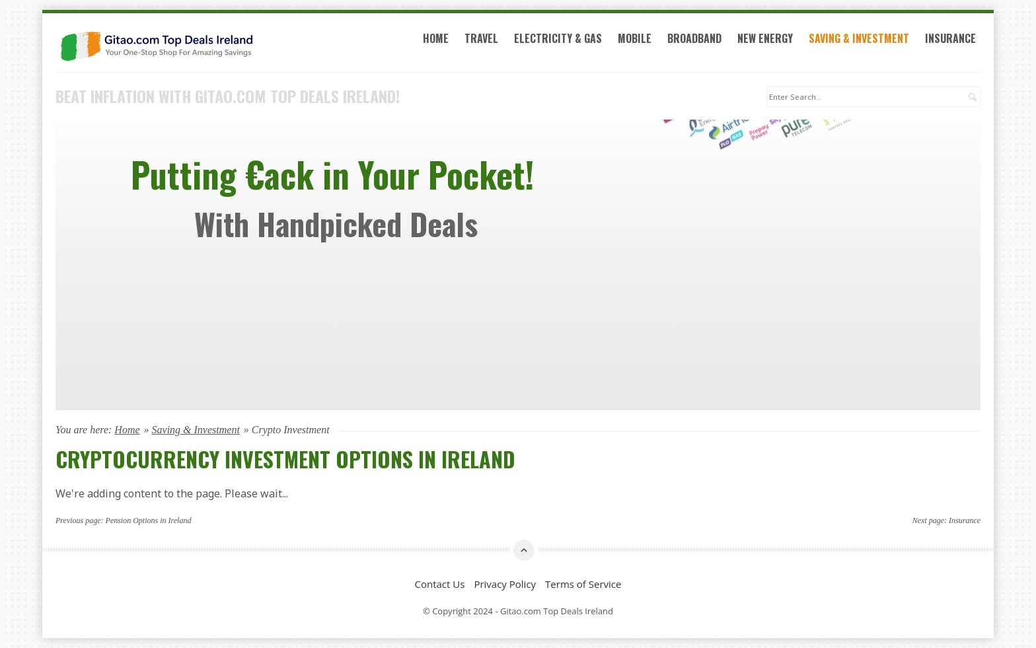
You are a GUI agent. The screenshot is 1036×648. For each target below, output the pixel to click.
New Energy (765, 38)
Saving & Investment (859, 38)
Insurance (950, 38)
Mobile (634, 38)
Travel (481, 38)
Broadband (694, 38)
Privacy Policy (505, 584)
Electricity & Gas (558, 38)
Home (436, 38)
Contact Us (440, 584)
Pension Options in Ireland (149, 520)
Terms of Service (583, 584)
